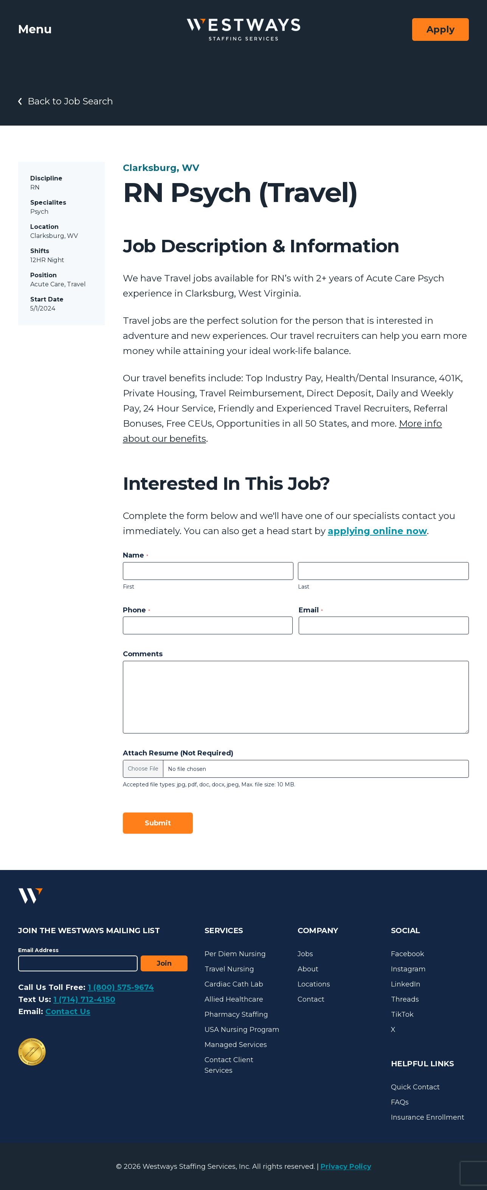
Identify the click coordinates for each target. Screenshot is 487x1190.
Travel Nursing (229, 969)
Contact (311, 999)
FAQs (400, 1102)
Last (303, 586)
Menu (35, 29)
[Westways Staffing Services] (243, 30)
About (308, 969)
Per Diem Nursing (235, 954)
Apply (440, 29)
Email (311, 610)
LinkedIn (405, 984)
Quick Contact (415, 1087)
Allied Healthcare (234, 999)
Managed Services (236, 1045)
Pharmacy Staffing (236, 1014)
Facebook (407, 954)
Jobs (305, 954)
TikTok (402, 1014)
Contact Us (67, 1011)
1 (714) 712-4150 (84, 999)
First (128, 586)
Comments (143, 654)
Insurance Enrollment (427, 1117)
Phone (136, 610)
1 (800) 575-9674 (121, 987)
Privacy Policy (346, 1166)
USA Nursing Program (242, 1029)
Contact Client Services (229, 1065)
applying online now (377, 530)
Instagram (408, 969)
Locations (314, 984)
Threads (405, 999)
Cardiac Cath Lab (234, 984)
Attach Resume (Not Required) (178, 753)
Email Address (38, 950)
